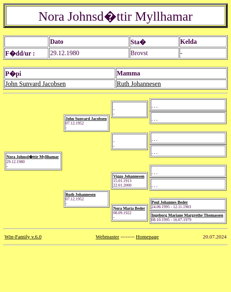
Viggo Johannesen (128, 176)
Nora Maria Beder (129, 208)
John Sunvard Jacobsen (35, 83)
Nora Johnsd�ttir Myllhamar (32, 157)
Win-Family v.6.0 (22, 237)
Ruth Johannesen (139, 83)
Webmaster (107, 237)
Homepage (147, 237)
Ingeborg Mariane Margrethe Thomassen (187, 215)
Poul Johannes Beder (170, 202)
